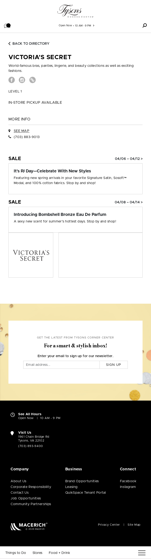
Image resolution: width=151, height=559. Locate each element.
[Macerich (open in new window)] (29, 526)
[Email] (61, 365)
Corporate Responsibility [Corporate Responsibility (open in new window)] (31, 487)
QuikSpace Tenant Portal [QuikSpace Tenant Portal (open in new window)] (85, 492)
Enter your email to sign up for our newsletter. (76, 356)
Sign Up (113, 364)
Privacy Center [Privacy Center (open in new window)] (109, 524)
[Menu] (142, 553)
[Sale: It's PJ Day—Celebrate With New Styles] (75, 171)
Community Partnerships (31, 504)
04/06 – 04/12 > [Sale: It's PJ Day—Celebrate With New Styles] (129, 159)
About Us (18, 481)
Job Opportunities (26, 498)
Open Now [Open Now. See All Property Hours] (26, 418)
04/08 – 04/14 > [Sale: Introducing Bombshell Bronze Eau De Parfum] (129, 202)
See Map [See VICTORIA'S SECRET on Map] (21, 131)
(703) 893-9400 (30, 446)
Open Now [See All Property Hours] (65, 25)
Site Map (134, 524)
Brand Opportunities (82, 481)
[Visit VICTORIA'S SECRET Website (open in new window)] (32, 80)
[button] (7, 25)
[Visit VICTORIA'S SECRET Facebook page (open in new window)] (11, 80)
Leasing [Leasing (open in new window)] (71, 487)
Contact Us (20, 492)
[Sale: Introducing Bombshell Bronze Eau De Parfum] (75, 214)
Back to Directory (28, 43)
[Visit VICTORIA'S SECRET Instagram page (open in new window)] (22, 80)
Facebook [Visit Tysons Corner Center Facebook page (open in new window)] (128, 481)
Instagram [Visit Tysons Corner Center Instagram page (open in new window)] (128, 487)
